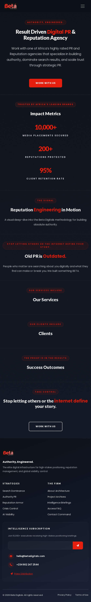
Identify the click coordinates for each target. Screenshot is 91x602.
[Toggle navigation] (82, 6)
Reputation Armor (13, 502)
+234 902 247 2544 (28, 564)
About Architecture (59, 491)
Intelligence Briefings (59, 502)
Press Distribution (22, 573)
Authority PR (9, 496)
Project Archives (57, 496)
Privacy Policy (64, 595)
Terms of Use (81, 595)
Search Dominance (14, 491)
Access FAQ (54, 508)
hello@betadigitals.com (31, 556)
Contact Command (59, 514)
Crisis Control (10, 508)
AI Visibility (8, 514)
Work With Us (46, 83)
